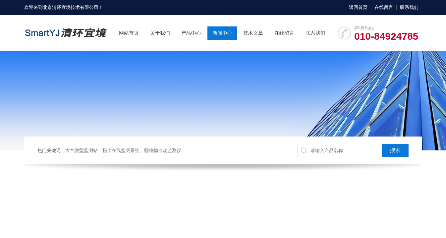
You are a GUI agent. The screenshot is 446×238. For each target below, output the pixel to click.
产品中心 (191, 33)
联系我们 (409, 7)
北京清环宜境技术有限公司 (70, 7)
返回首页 (358, 7)
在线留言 (383, 7)
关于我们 (160, 33)
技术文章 (253, 33)
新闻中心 (222, 33)
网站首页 (129, 33)
